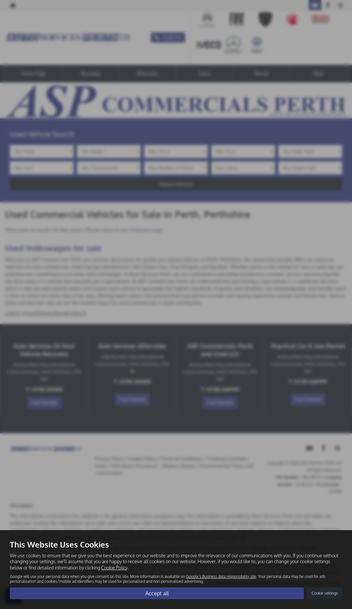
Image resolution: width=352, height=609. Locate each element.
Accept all (157, 593)
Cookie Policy (114, 567)
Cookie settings (324, 593)
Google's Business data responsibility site (221, 576)
